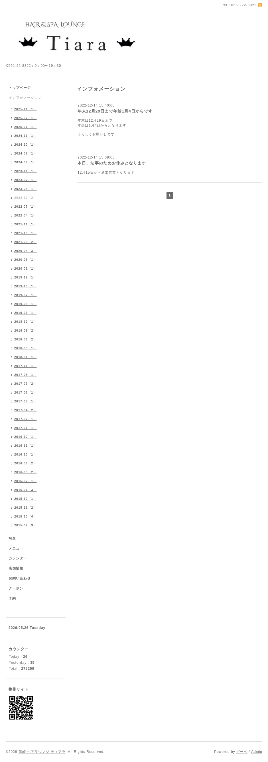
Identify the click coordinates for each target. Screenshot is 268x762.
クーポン (16, 588)
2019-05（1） (25, 304)
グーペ (241, 752)
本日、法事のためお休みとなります (112, 163)
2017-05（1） (25, 401)
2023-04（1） (25, 188)
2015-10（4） (25, 516)
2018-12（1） (25, 321)
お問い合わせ (20, 578)
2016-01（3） (25, 490)
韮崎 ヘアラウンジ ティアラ (42, 752)
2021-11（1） (25, 224)
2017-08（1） (25, 374)
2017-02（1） (25, 419)
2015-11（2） (25, 507)
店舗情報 (16, 568)
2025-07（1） (25, 118)
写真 (12, 538)
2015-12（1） (25, 498)
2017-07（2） (25, 383)
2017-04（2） (25, 410)
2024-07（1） (25, 153)
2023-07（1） (25, 180)
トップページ (20, 88)
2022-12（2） (25, 197)
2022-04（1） (25, 215)
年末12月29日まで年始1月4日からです (115, 111)
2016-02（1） (25, 481)
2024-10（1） (25, 144)
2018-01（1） (25, 357)
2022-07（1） (25, 206)
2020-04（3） (25, 250)
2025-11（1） (25, 109)
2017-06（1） (25, 392)
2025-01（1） (25, 127)
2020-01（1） (25, 268)
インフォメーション (25, 98)
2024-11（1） (25, 135)
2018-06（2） (25, 339)
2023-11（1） (25, 171)
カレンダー (18, 558)
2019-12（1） (25, 277)
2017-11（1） (25, 366)
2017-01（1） (25, 428)
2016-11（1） (25, 445)
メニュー (16, 548)
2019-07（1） (25, 295)
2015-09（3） (25, 525)
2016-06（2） (25, 463)
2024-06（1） (25, 162)
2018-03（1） (25, 348)
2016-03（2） (25, 472)
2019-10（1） (25, 286)
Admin (256, 752)
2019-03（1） (25, 312)
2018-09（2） (25, 330)
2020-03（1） (25, 259)
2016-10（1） (25, 454)
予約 (12, 598)
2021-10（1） (25, 233)
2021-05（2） (25, 242)
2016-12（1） (25, 436)
